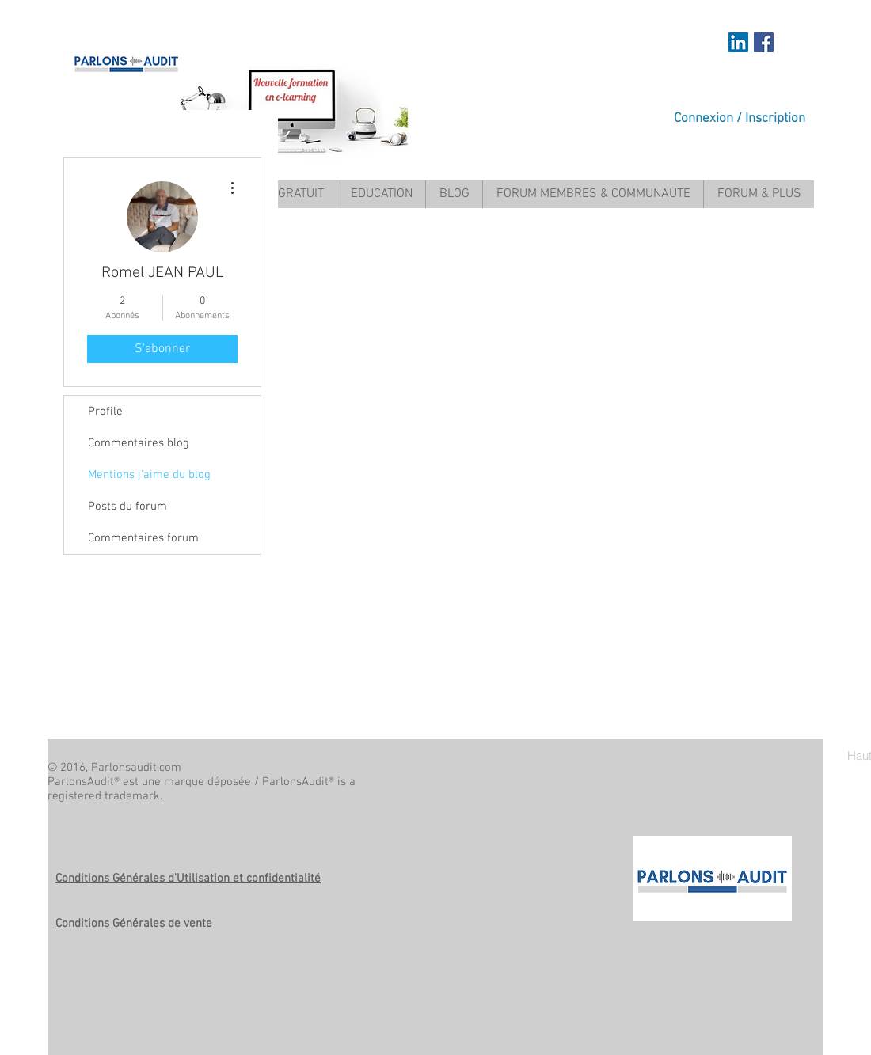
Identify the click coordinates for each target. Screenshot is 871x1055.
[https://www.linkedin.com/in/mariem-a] (738, 42)
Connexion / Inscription (739, 119)
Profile (105, 411)
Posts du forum (127, 506)
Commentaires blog (138, 443)
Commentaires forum (143, 538)
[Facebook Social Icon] (764, 42)
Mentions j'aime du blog (149, 475)
